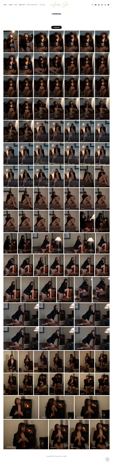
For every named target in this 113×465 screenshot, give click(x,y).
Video (5, 4)
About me (22, 4)
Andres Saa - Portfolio (61, 456)
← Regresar (56, 27)
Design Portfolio (32, 4)
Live (16, 4)
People (11, 4)
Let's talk (42, 4)
